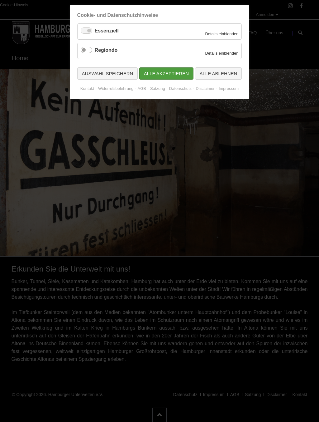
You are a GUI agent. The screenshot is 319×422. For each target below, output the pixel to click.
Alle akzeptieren (166, 73)
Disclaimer (205, 88)
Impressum (229, 88)
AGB (141, 88)
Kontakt (87, 88)
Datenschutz (180, 88)
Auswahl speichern (107, 73)
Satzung (157, 88)
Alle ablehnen (218, 73)
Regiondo (106, 50)
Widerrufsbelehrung (115, 88)
